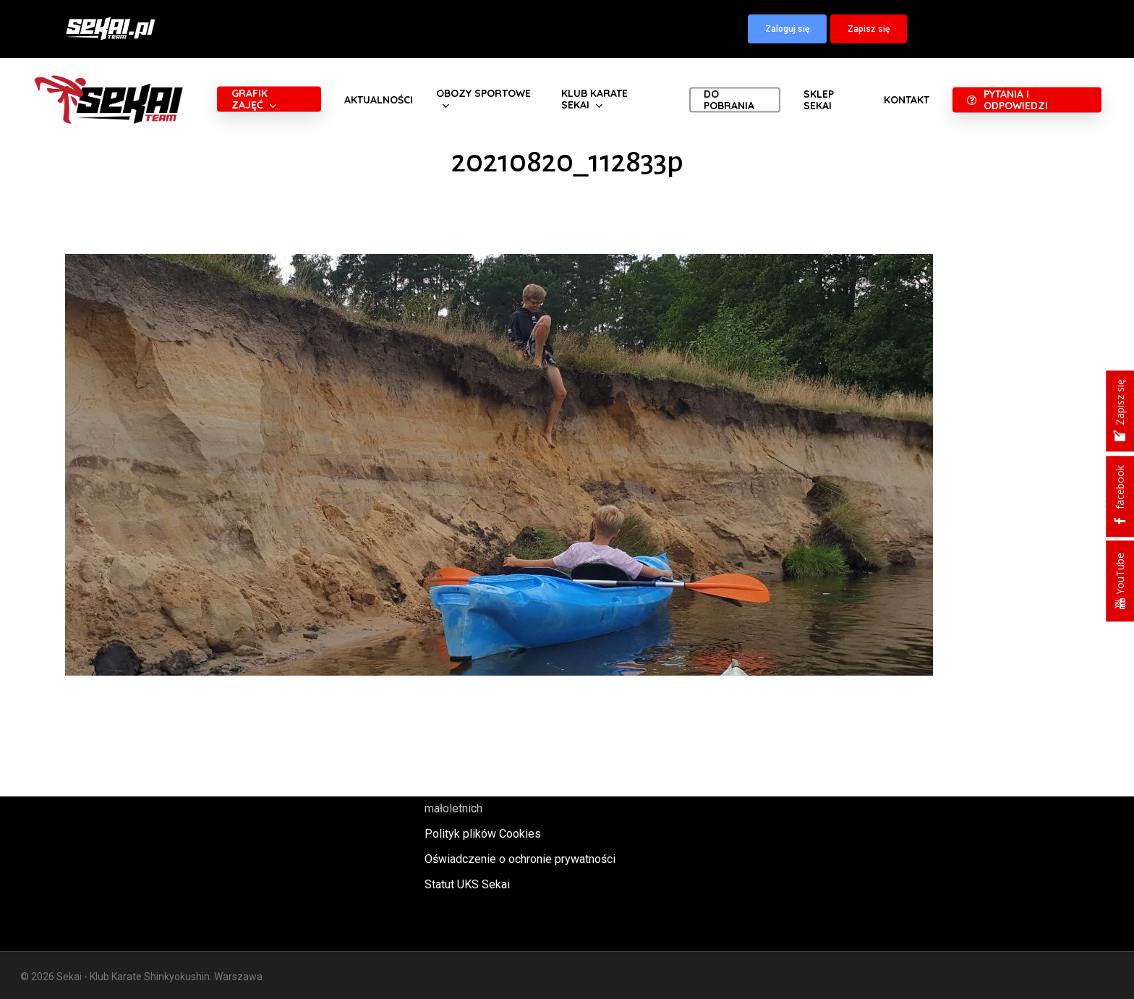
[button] (787, 28)
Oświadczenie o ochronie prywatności (520, 859)
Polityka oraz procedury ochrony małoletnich (506, 798)
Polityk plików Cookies (483, 834)
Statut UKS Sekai (467, 884)
